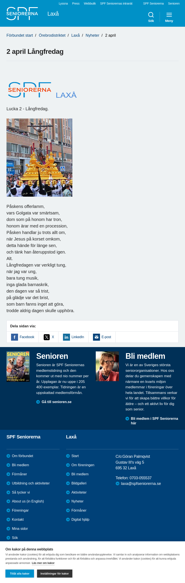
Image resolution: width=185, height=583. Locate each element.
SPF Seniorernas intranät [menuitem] (116, 3)
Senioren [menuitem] (174, 3)
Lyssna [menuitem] (63, 3)
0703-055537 (141, 478)
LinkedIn (77, 337)
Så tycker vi (21, 492)
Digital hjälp (80, 519)
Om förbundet (22, 456)
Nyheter (92, 35)
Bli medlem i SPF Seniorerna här (154, 421)
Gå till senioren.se (56, 402)
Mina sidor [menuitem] (20, 528)
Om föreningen (82, 465)
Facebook (27, 337)
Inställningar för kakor (55, 573)
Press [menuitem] (76, 3)
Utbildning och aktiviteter (31, 483)
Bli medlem (20, 465)
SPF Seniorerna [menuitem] (153, 3)
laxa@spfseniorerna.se (141, 483)
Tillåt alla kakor (19, 573)
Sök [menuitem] (151, 17)
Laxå (75, 35)
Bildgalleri (78, 483)
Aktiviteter (79, 492)
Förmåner (19, 474)
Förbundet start (19, 35)
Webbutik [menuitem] (90, 3)
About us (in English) (28, 501)
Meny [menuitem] (169, 17)
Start (75, 456)
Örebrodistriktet (52, 35)
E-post (106, 337)
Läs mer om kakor (43, 563)
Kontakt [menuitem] (18, 519)
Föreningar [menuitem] (20, 510)
